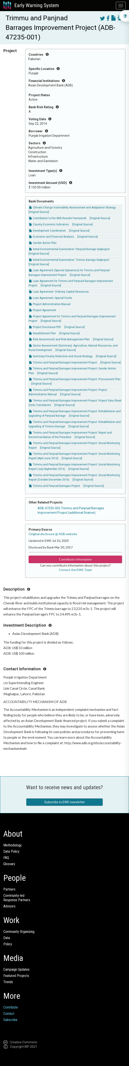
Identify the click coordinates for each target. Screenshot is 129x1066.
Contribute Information (75, 559)
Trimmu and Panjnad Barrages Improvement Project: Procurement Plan (75, 379)
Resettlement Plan (42, 333)
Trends (8, 982)
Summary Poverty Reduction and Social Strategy (61, 356)
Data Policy (11, 851)
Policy (7, 944)
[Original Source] (39, 212)
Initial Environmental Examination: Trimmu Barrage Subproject (69, 259)
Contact (8, 1013)
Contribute (10, 1007)
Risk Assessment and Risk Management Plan (59, 339)
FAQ (6, 858)
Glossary (9, 864)
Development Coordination (47, 230)
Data (6, 938)
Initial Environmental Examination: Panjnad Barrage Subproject (69, 249)
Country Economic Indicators (49, 224)
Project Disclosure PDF (45, 327)
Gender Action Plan (43, 243)
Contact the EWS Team (75, 570)
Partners (9, 889)
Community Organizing (18, 931)
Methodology (12, 845)
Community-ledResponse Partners (16, 897)
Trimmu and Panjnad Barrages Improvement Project (63, 362)
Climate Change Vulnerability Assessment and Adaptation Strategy (72, 207)
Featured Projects (16, 976)
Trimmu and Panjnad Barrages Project (54, 485)
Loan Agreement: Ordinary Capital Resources (59, 291)
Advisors (9, 906)
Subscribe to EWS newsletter (64, 802)
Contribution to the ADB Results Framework (57, 218)
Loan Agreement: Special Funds (50, 298)
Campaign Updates (16, 969)
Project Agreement (42, 310)
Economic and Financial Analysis (51, 236)
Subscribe (10, 1020)
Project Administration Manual (49, 304)
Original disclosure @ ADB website (53, 534)
